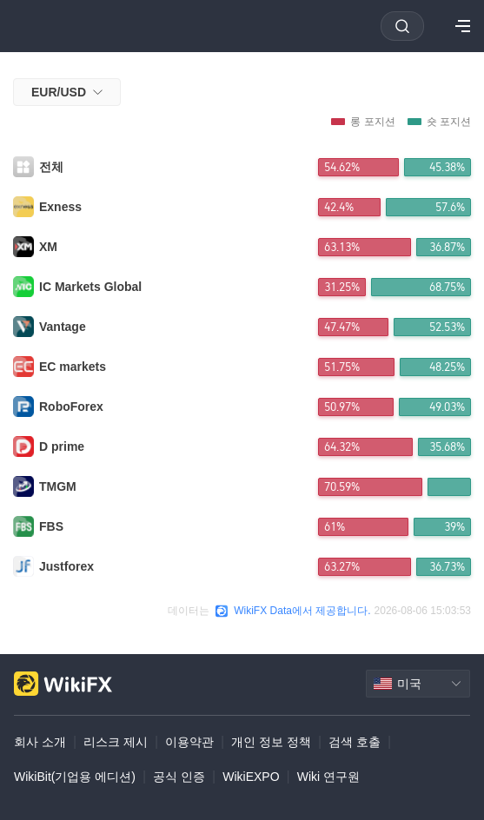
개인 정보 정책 (271, 742)
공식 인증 (179, 777)
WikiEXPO (250, 777)
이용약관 (189, 742)
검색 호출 (354, 742)
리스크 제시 (115, 742)
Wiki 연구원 (328, 777)
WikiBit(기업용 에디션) (75, 777)
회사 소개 (40, 742)
